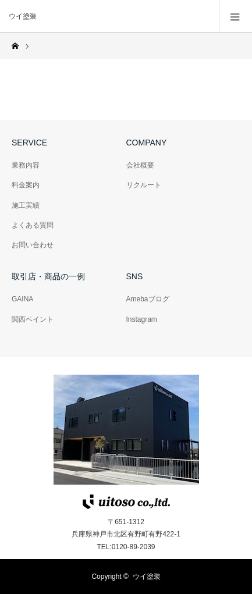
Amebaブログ (147, 299)
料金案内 (26, 185)
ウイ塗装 (147, 576)
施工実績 (26, 205)
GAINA (22, 299)
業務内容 (26, 165)
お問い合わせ (33, 245)
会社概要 (140, 165)
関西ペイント (33, 319)
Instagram (141, 319)
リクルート (143, 185)
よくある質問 (33, 225)
